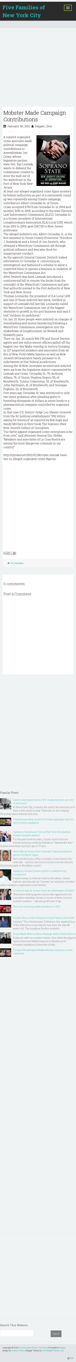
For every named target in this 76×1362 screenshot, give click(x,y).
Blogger (62, 1347)
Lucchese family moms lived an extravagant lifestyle (43, 890)
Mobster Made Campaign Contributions (34, 116)
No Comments (17, 563)
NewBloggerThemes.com (53, 1350)
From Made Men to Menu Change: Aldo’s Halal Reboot (44, 933)
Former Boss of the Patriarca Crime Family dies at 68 (43, 917)
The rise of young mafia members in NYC (37, 906)
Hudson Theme (18, 1350)
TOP (70, 1358)
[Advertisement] (38, 69)
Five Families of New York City (24, 11)
